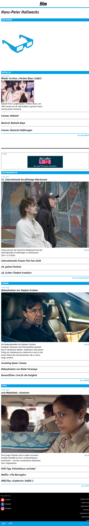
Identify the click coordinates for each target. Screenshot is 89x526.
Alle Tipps (85, 486)
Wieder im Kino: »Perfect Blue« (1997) (21, 78)
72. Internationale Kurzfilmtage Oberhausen (24, 179)
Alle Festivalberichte (80, 278)
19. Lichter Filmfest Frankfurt (16, 273)
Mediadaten (85, 506)
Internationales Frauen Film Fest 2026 (21, 261)
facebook (8, 504)
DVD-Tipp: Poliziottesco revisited (18, 469)
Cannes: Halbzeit (10, 116)
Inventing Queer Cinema (13, 363)
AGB (87, 520)
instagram (8, 508)
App (10, 524)
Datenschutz (84, 513)
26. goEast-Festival (11, 267)
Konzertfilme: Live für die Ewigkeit (19, 375)
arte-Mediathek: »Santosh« (15, 393)
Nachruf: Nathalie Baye (13, 123)
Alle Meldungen (83, 135)
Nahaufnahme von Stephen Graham (19, 290)
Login (81, 4)
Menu (3, 3)
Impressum (85, 517)
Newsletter (84, 499)
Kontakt (86, 510)
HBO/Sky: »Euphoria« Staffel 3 (17, 481)
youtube (7, 499)
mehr (86, 250)
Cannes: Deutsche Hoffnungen (16, 130)
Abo (4, 524)
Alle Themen (84, 380)
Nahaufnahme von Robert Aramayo (19, 369)
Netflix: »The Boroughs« (13, 475)
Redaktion (85, 502)
